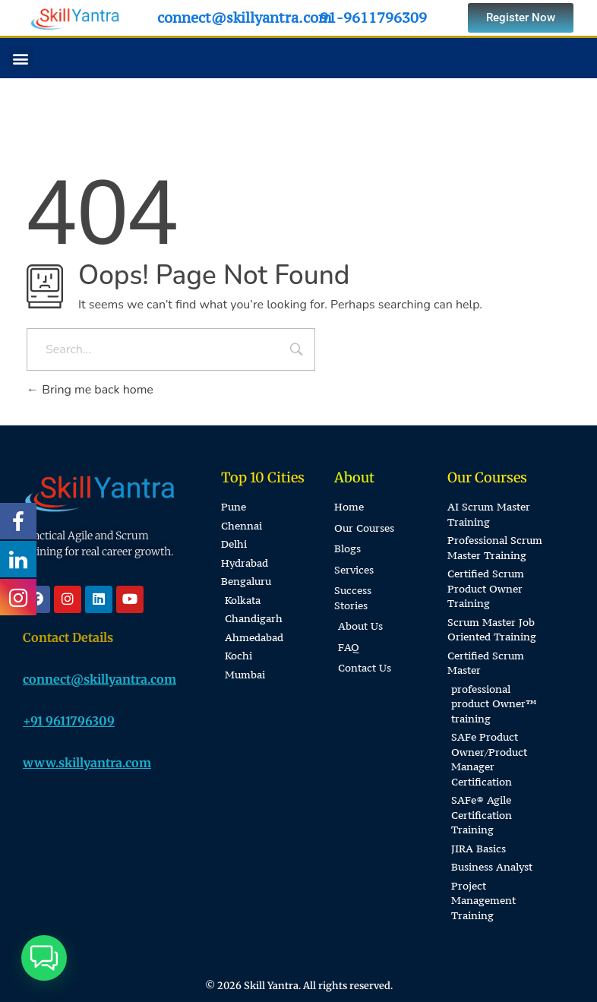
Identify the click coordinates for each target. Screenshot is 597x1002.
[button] (20, 58)
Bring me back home (90, 389)
